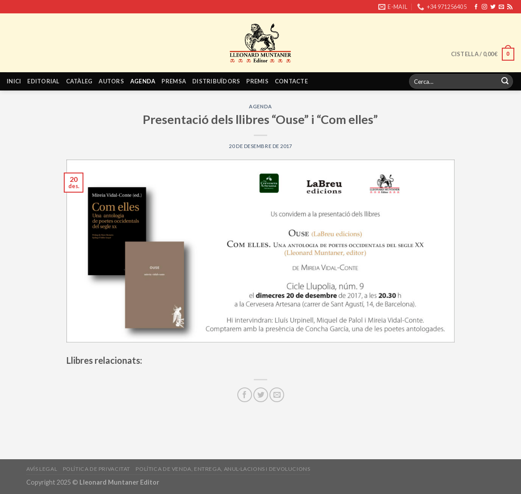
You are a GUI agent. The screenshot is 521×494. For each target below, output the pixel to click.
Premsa (173, 81)
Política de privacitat (96, 468)
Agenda (143, 81)
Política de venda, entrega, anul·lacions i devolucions (223, 468)
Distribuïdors (216, 81)
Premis (257, 81)
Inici (14, 81)
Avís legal (41, 468)
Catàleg (79, 81)
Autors (111, 81)
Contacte (291, 81)
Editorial (43, 81)
